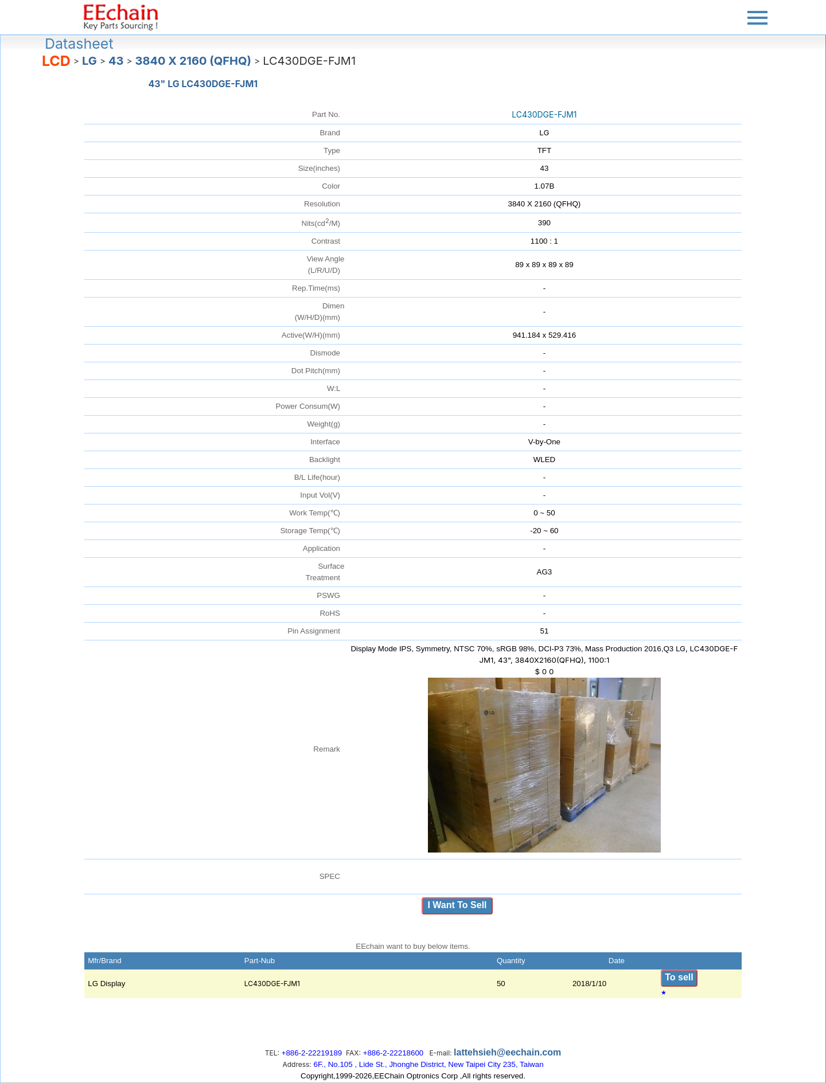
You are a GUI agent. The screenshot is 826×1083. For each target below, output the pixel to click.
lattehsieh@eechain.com (507, 1052)
